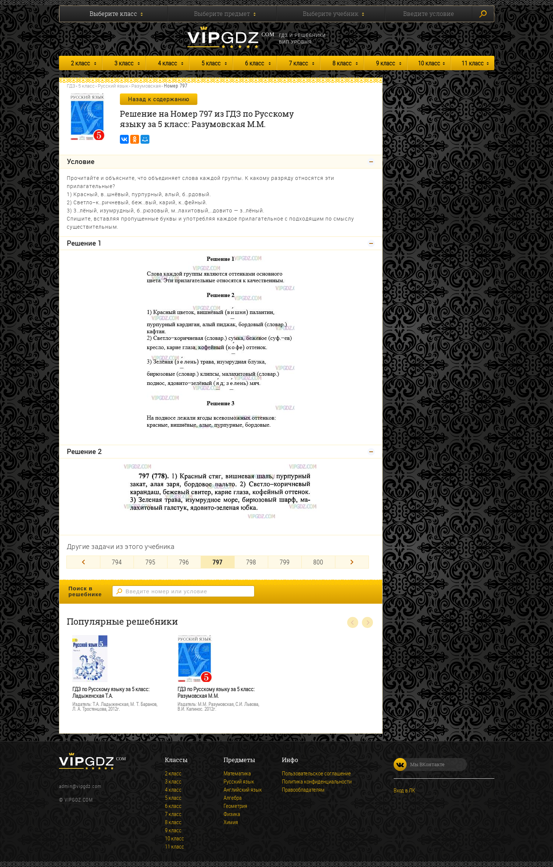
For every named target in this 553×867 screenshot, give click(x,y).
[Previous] (83, 562)
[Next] (352, 562)
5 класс (211, 63)
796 (184, 561)
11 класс (473, 63)
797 (217, 561)
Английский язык (243, 789)
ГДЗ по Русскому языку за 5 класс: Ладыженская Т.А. (110, 692)
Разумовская (146, 85)
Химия (231, 822)
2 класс (80, 63)
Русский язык (113, 85)
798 (251, 561)
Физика (232, 813)
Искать (483, 14)
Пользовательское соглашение (316, 773)
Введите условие (428, 14)
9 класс (385, 63)
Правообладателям (303, 789)
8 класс (342, 63)
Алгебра (233, 797)
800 (318, 561)
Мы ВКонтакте (419, 764)
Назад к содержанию (158, 99)
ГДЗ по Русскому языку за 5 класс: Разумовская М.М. (216, 692)
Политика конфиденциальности (317, 781)
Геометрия (235, 805)
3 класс (124, 63)
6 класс (254, 63)
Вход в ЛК (404, 790)
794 (117, 561)
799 (285, 561)
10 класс (429, 63)
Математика (237, 773)
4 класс (167, 63)
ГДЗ (71, 85)
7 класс (298, 63)
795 (150, 561)
